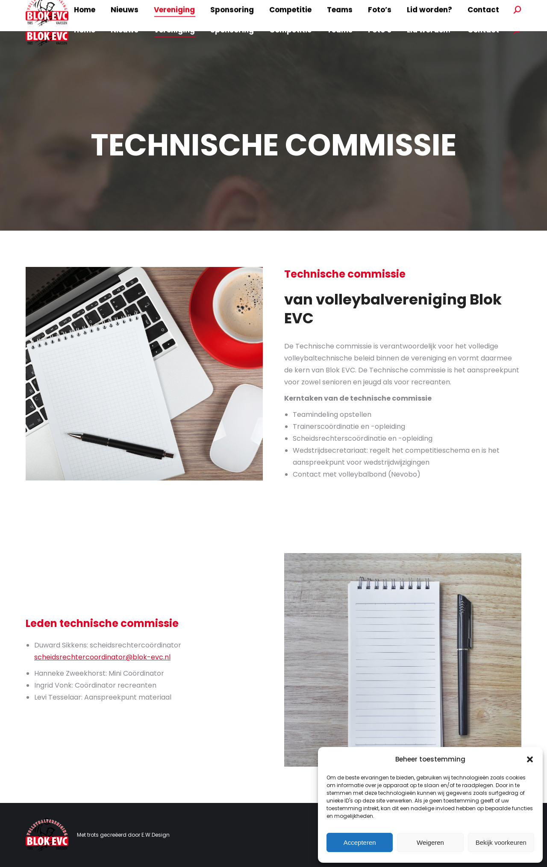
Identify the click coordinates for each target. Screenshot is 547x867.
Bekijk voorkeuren (501, 842)
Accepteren (360, 842)
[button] (530, 759)
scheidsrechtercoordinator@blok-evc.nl (102, 657)
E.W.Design (155, 834)
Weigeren (430, 842)
